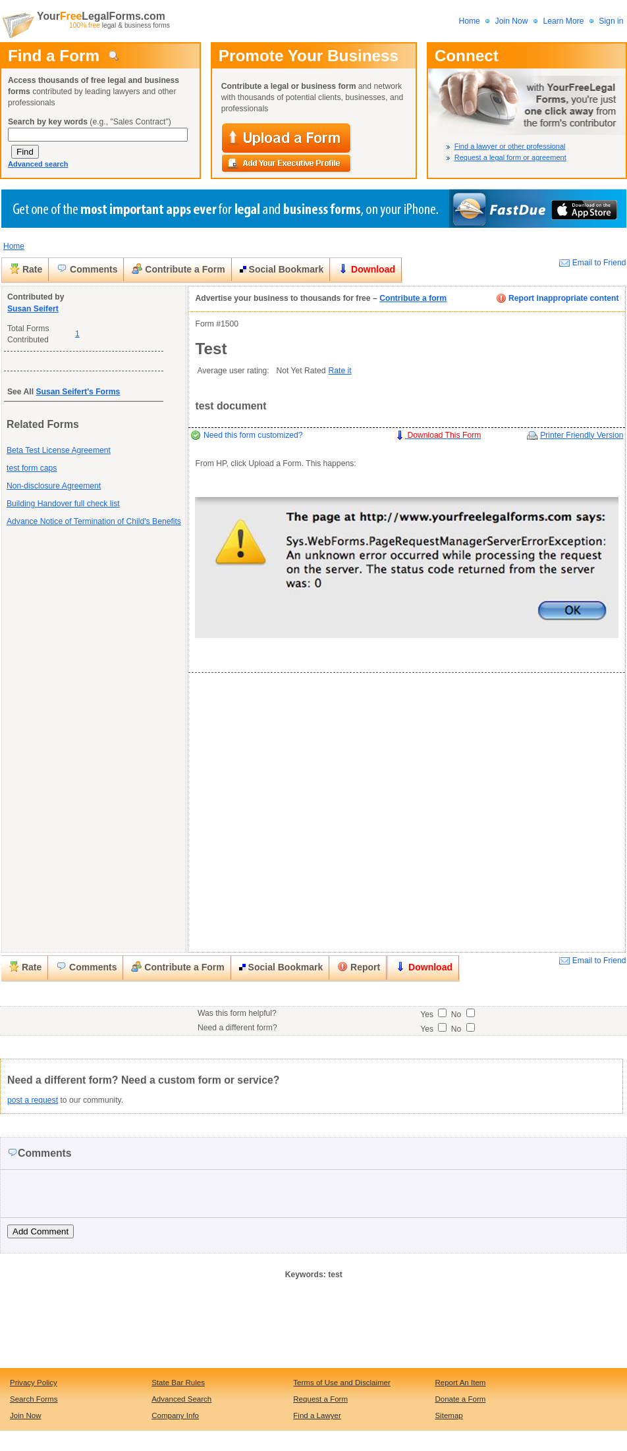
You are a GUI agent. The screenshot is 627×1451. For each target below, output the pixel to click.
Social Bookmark (282, 269)
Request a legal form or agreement (510, 157)
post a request (32, 1100)
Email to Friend (599, 262)
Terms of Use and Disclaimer (342, 1382)
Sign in (611, 21)
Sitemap (448, 1415)
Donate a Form (460, 1399)
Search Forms (34, 1399)
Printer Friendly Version (581, 435)
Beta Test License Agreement (59, 450)
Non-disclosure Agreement (54, 485)
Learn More (564, 21)
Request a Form (320, 1399)
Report (358, 966)
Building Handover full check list (63, 503)
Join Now (511, 21)
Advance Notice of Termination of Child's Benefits (94, 521)
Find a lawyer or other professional (510, 146)
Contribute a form (413, 298)
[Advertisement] (54, 741)
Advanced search (38, 164)
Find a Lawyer (317, 1415)
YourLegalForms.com (99, 16)
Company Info (175, 1415)
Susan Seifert (33, 308)
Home (468, 21)
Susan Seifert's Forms (78, 391)
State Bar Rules (178, 1382)
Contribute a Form (178, 269)
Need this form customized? (253, 435)
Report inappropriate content (557, 298)
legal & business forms (119, 25)
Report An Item (460, 1382)
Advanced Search (181, 1399)
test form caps (32, 468)
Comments (87, 269)
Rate (25, 269)
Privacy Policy (33, 1382)
